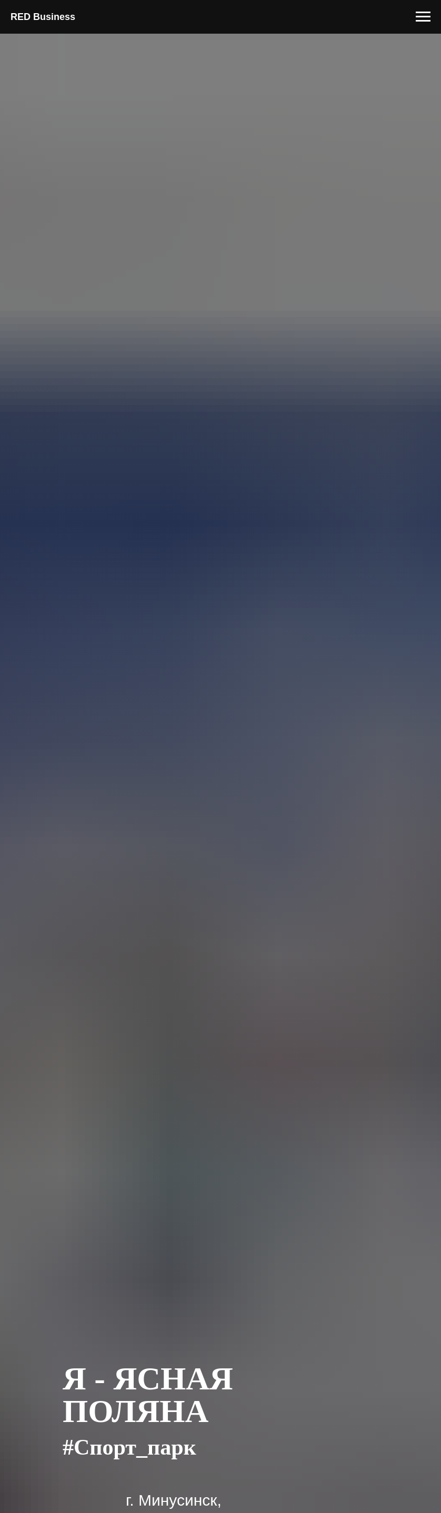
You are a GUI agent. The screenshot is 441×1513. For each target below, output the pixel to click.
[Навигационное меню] (423, 17)
